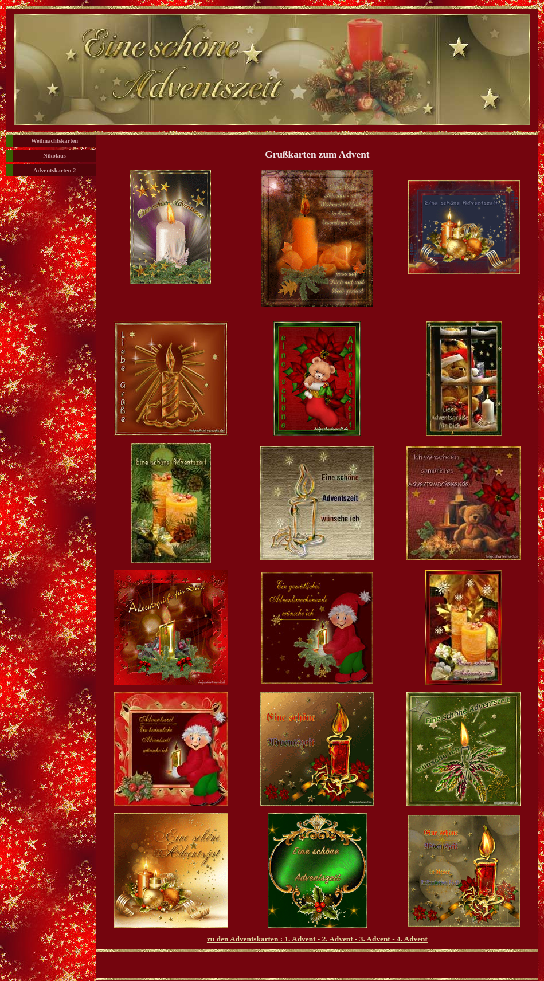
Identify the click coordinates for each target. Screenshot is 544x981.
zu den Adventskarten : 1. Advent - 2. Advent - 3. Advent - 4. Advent (317, 939)
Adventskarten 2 (54, 170)
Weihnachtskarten (54, 141)
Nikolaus (54, 155)
